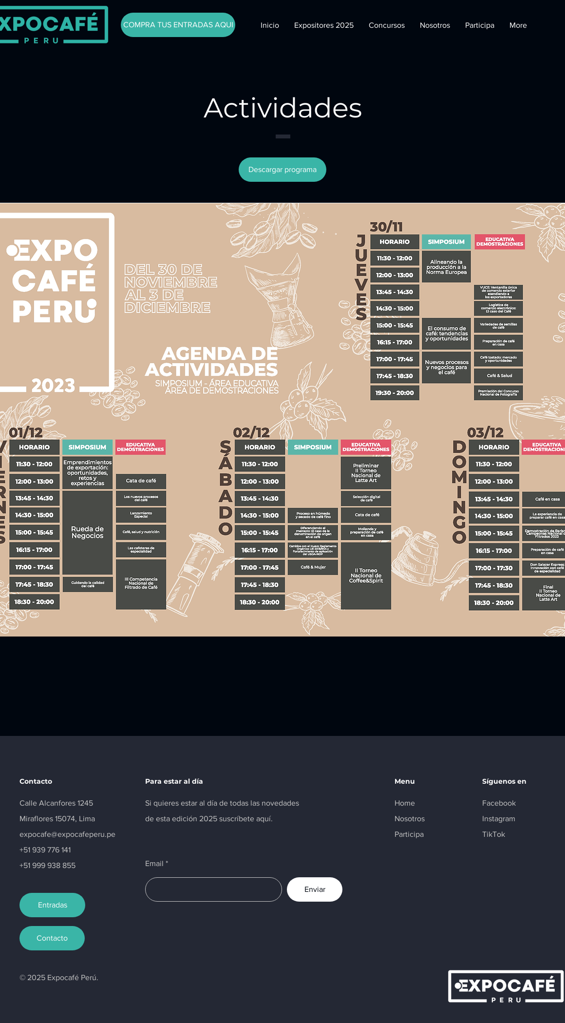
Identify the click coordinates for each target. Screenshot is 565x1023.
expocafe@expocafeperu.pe (67, 834)
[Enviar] (314, 889)
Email (154, 864)
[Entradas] (52, 905)
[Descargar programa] (282, 169)
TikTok (493, 834)
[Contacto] (52, 938)
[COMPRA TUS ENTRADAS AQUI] (178, 25)
